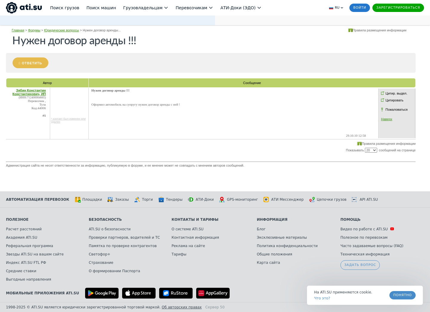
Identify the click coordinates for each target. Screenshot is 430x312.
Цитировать (394, 100)
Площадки (88, 200)
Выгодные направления (28, 279)
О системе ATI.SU (187, 229)
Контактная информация (195, 237)
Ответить (32, 63)
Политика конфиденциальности (287, 246)
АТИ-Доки (201, 199)
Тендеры (170, 200)
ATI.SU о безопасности (109, 229)
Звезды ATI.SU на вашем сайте (35, 254)
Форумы (34, 30)
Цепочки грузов (328, 200)
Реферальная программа (29, 246)
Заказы (118, 200)
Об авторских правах (182, 307)
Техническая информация (365, 254)
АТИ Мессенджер (283, 199)
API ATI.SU (365, 199)
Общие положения (274, 254)
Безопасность (105, 219)
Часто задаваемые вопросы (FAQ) (371, 246)
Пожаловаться (397, 109)
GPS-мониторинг (238, 199)
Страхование (101, 263)
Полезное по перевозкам (364, 237)
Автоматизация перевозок (37, 199)
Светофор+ (99, 254)
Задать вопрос (360, 265)
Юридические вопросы (61, 30)
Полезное (17, 219)
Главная (18, 30)
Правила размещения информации (380, 30)
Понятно (402, 295)
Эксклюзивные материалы (282, 237)
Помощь (350, 219)
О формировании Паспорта (114, 271)
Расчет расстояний (24, 229)
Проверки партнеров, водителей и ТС (124, 237)
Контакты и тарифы (194, 219)
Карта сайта (268, 263)
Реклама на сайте (188, 246)
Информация (272, 219)
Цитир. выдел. (396, 93)
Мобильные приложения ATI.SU (42, 293)
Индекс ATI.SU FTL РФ (26, 263)
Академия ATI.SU (21, 237)
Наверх (386, 119)
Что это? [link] (322, 298)
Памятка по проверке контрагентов (123, 246)
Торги (143, 200)
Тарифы (178, 254)
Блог (261, 229)
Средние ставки (21, 271)
